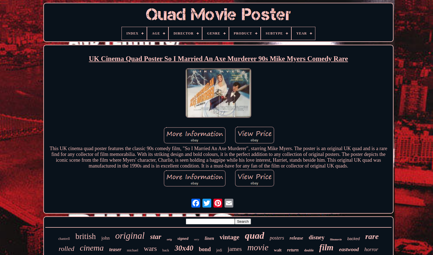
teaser (115, 249)
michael (132, 250)
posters (277, 238)
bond (205, 249)
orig (169, 239)
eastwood (349, 249)
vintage (229, 237)
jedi (219, 250)
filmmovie (336, 239)
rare (372, 236)
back (165, 250)
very (196, 239)
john (105, 238)
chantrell (64, 239)
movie (257, 247)
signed (182, 238)
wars (150, 248)
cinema (92, 247)
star (155, 237)
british (85, 236)
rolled (66, 248)
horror (371, 249)
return (293, 250)
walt (278, 250)
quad (254, 235)
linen (209, 238)
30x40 (184, 248)
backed (353, 239)
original (129, 236)
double (309, 250)
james (235, 248)
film (326, 247)
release (296, 238)
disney (316, 237)
